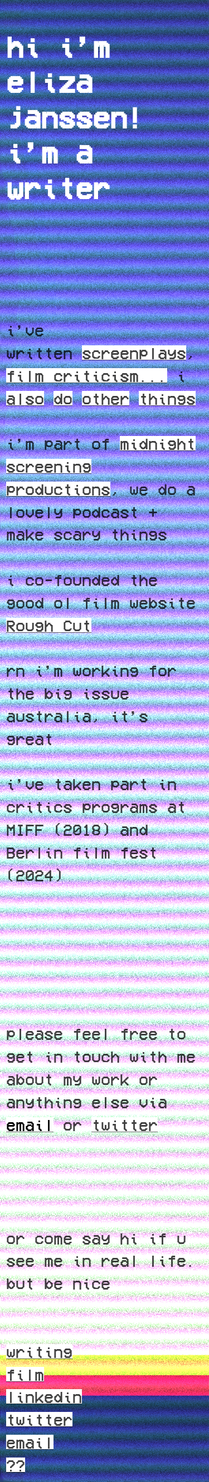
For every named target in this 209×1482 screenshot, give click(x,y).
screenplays (134, 352)
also (25, 398)
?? (15, 1465)
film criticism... (86, 375)
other (105, 398)
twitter (124, 1124)
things (167, 398)
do (63, 398)
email (30, 1442)
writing (39, 1351)
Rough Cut (48, 625)
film (25, 1374)
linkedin (44, 1396)
